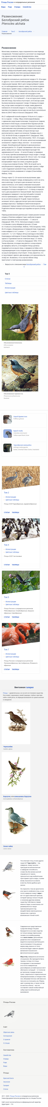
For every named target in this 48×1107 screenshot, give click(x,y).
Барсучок (6, 796)
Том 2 (6, 493)
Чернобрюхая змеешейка (22, 445)
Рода (10, 7)
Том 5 (13, 31)
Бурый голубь (18, 431)
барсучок (27, 796)
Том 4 (6, 545)
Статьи (7, 279)
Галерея (6, 1085)
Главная (4, 31)
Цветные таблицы (11, 292)
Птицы (5, 693)
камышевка (19, 796)
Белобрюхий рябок (25, 31)
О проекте (6, 1039)
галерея (30, 687)
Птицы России (7, 2)
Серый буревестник (20, 416)
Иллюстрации (10, 288)
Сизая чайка (8, 846)
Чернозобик (8, 747)
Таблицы (8, 283)
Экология (6, 1082)
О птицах (6, 1043)
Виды (3, 7)
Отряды (17, 7)
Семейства (27, 7)
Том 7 (6, 649)
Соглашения (7, 1036)
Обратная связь (8, 1032)
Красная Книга (8, 1078)
